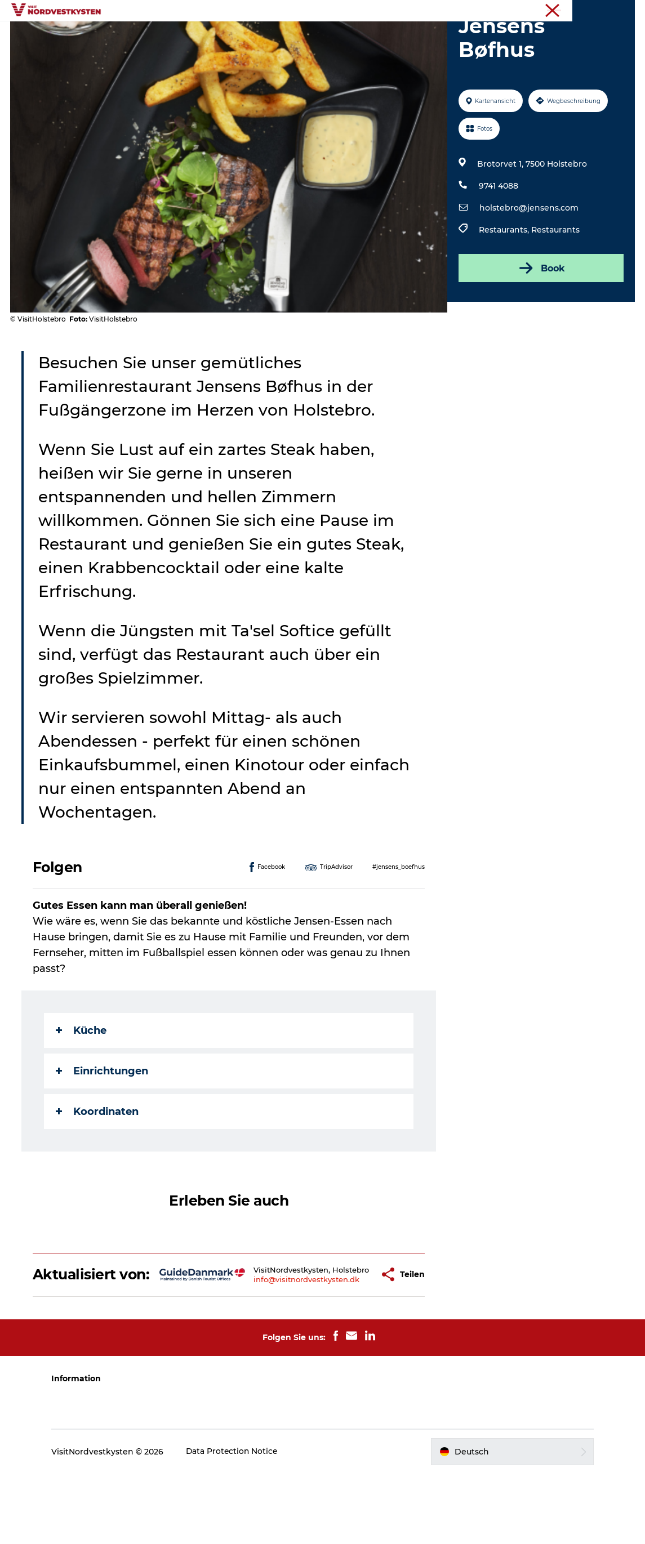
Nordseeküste (611, 11)
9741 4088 (498, 239)
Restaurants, (505, 283)
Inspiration (233, 36)
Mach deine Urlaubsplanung (442, 36)
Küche (82, 1084)
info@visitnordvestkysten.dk (276, 1345)
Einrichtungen (103, 1124)
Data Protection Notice (238, 1521)
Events (287, 36)
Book (540, 321)
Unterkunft (342, 36)
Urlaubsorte (168, 36)
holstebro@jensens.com (529, 261)
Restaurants (555, 283)
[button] (346, 1336)
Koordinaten (98, 1165)
